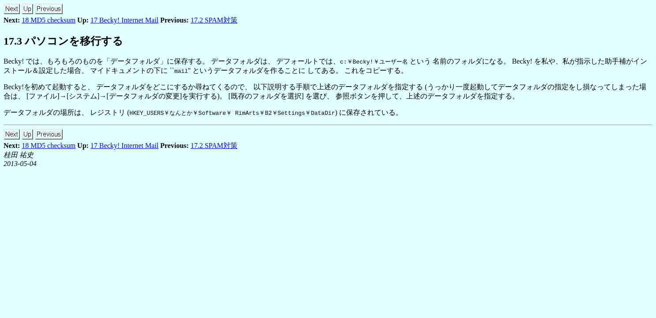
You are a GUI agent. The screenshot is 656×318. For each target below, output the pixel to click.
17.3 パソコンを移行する (63, 41)
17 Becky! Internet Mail (124, 20)
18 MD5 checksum (48, 20)
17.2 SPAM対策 (214, 20)
